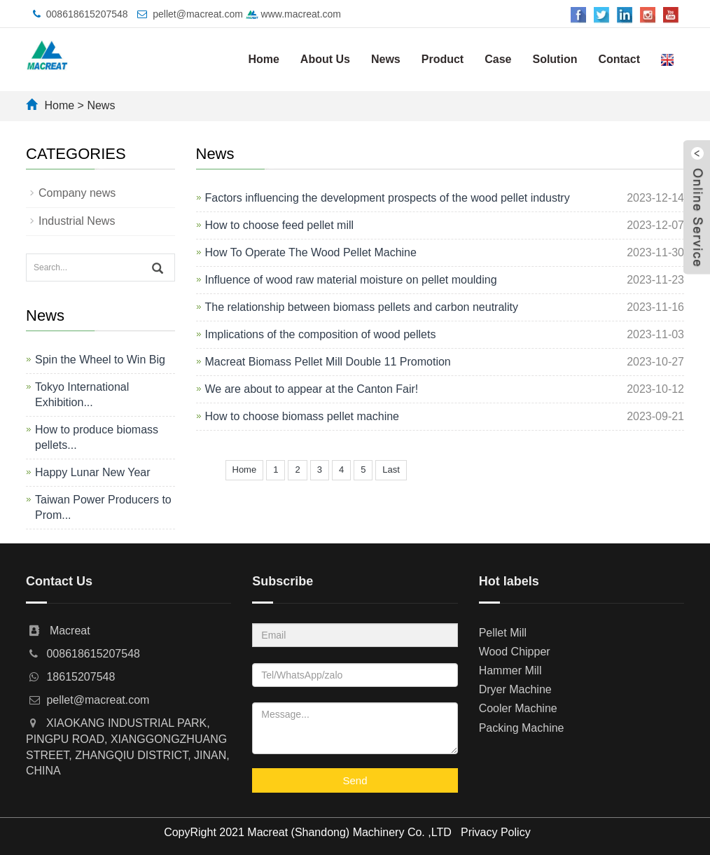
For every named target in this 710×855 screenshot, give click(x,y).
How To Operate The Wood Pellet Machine (311, 252)
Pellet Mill (503, 633)
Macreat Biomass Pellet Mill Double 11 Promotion (328, 362)
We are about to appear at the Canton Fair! (312, 389)
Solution (554, 59)
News (386, 59)
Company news (77, 193)
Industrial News (77, 221)
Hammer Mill (510, 670)
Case (498, 59)
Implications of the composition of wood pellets (320, 334)
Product (443, 59)
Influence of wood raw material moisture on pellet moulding (351, 280)
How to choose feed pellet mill (279, 225)
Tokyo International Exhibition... (82, 394)
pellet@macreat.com (198, 14)
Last (391, 469)
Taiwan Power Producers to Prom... (103, 507)
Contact (619, 59)
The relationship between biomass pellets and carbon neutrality (361, 307)
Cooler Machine (518, 708)
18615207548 (80, 677)
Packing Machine (521, 728)
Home (263, 59)
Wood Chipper (514, 652)
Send (354, 780)
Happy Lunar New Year (93, 472)
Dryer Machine (515, 689)
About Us (325, 59)
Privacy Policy (496, 832)
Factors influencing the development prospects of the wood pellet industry (387, 198)
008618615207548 (87, 14)
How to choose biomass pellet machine (302, 416)
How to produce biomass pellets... (96, 437)
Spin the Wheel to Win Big (100, 360)
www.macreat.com (293, 14)
